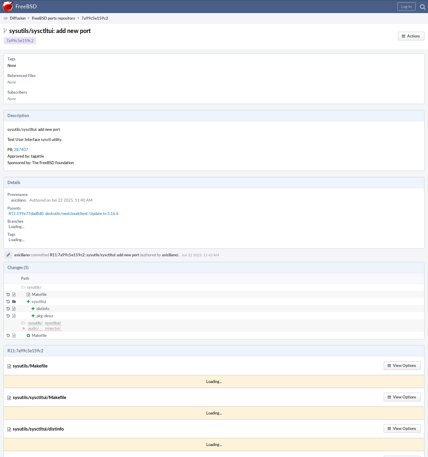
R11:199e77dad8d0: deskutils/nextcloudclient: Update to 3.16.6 (64, 213)
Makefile (39, 294)
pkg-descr (45, 315)
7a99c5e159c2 (20, 40)
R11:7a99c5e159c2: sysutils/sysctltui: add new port (94, 254)
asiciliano (18, 200)
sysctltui (39, 301)
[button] (406, 6)
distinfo (43, 308)
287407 (21, 149)
